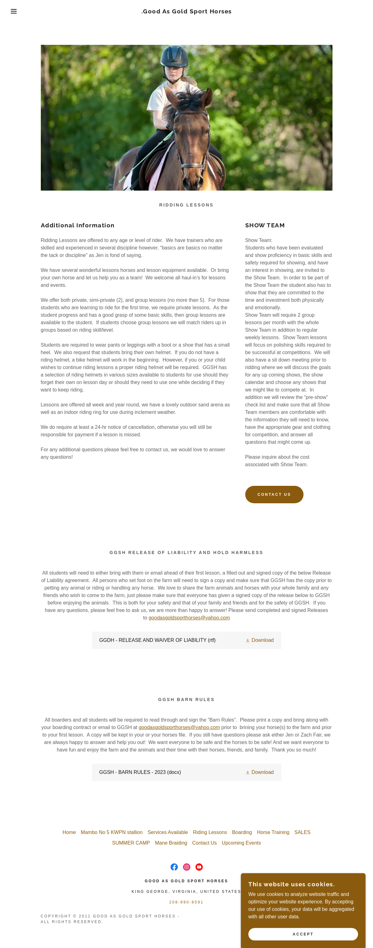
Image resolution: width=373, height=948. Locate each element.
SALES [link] (302, 832)
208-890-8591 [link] (186, 902)
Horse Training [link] (273, 832)
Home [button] (69, 832)
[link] (186, 11)
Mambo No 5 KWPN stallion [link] (111, 832)
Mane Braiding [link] (171, 843)
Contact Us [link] (204, 843)
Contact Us (274, 494)
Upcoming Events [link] (241, 843)
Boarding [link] (242, 832)
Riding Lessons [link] (210, 832)
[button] (18, 11)
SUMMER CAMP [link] (131, 843)
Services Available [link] (168, 832)
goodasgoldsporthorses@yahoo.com (189, 617)
